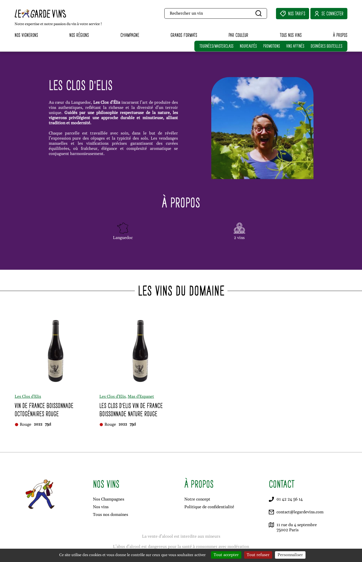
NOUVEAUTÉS (248, 46)
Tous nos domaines (110, 514)
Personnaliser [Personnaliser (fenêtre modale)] (290, 554)
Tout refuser (258, 554)
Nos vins (101, 506)
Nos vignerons (26, 35)
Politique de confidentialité (209, 506)
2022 (38, 424)
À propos (340, 35)
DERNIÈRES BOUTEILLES (326, 46)
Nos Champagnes (108, 499)
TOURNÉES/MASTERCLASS (216, 46)
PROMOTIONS (271, 46)
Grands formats (183, 35)
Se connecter (329, 13)
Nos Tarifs (292, 14)
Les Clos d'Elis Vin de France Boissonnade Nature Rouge (131, 409)
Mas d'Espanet (141, 396)
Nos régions (79, 35)
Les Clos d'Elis (28, 396)
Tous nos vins (291, 35)
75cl (48, 424)
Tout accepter (226, 554)
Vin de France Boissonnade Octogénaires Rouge (44, 409)
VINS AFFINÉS (295, 46)
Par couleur (238, 35)
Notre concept (197, 499)
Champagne (129, 35)
